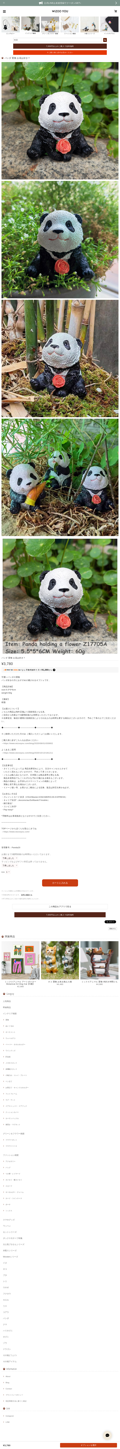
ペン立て (9, 1081)
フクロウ (7, 1294)
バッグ (8, 1167)
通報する (112, 928)
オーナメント (10, 1032)
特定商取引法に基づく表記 (16, 1401)
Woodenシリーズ (10, 1257)
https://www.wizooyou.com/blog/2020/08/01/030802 (28, 743)
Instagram (10, 1416)
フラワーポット (11, 1140)
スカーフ (9, 1186)
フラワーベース (11, 1146)
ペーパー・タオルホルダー (15, 1044)
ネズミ (6, 1337)
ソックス (9, 1211)
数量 (3, 872)
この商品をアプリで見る (60, 906)
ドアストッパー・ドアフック (16, 1106)
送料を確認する (26, 895)
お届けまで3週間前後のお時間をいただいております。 (26, 854)
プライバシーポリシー (14, 1395)
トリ (5, 1281)
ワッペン (7, 1226)
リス (5, 1306)
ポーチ (8, 1204)
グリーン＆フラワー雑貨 (13, 1134)
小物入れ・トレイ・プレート (16, 1075)
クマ (5, 1324)
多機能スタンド (11, 1069)
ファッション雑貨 (11, 1155)
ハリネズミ (8, 1331)
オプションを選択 (88, 1445)
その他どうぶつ (10, 1355)
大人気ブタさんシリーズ (13, 1244)
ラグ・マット (10, 1100)
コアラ (6, 1312)
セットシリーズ (10, 1232)
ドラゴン (7, 1349)
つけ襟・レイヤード (13, 1174)
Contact (9, 1389)
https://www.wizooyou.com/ (17, 832)
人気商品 (7, 1001)
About (8, 1376)
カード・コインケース (14, 1198)
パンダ (6, 1318)
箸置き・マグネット (13, 1124)
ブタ (5, 1275)
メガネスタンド (11, 1063)
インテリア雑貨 (10, 1013)
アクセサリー (10, 1161)
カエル (6, 1300)
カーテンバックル (12, 1118)
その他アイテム (10, 1361)
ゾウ (5, 1343)
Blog (7, 1382)
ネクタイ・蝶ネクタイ (14, 1180)
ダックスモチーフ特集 (12, 1238)
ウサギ (6, 1287)
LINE (8, 1422)
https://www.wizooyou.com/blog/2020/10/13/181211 (28, 753)
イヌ (5, 1263)
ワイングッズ (10, 1051)
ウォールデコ (10, 1038)
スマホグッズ (9, 1220)
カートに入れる (60, 883)
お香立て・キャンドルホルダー (17, 1087)
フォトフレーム (11, 1094)
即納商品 (7, 1007)
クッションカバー (12, 1112)
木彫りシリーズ (10, 1250)
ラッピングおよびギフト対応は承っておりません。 (25, 862)
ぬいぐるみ (10, 1026)
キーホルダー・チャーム (15, 1192)
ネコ (5, 1269)
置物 (7, 1020)
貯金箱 (8, 1057)
